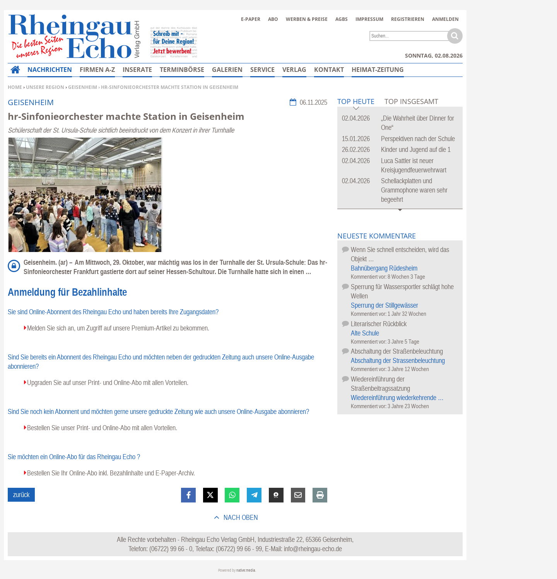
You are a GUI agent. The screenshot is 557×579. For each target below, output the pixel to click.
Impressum (369, 19)
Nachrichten (49, 69)
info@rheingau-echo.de (313, 549)
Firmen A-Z (97, 69)
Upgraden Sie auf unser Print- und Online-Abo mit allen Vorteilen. (107, 382)
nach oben (240, 517)
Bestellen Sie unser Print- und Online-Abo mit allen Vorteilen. (102, 428)
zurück (21, 494)
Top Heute (355, 102)
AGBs (341, 19)
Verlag (294, 69)
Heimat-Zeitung (378, 69)
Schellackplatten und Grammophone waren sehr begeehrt (414, 190)
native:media (245, 570)
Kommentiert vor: (369, 276)
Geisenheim (82, 87)
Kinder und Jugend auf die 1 (416, 149)
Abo (273, 19)
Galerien (227, 69)
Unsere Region (45, 87)
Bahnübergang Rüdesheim (384, 268)
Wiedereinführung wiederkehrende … (397, 397)
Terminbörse (182, 69)
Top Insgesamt (411, 101)
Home (15, 87)
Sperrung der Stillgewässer (384, 305)
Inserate (137, 69)
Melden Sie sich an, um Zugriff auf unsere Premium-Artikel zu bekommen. (118, 328)
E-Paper (250, 19)
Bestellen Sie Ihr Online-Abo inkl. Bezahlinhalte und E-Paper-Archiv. (111, 473)
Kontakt (329, 69)
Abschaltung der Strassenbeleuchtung (398, 360)
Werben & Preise (307, 19)
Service (262, 69)
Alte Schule (365, 333)
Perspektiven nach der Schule (418, 139)
